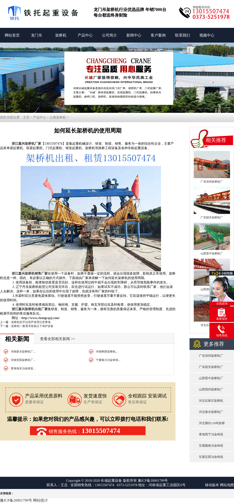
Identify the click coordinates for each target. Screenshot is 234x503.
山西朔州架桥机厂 (211, 389)
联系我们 (182, 35)
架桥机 (60, 35)
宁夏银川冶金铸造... (108, 360)
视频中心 (206, 35)
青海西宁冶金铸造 (211, 434)
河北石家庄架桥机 (211, 400)
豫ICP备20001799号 (153, 480)
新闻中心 (133, 35)
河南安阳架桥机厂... (23, 360)
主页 (26, 117)
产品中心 (85, 35)
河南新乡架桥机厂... (23, 351)
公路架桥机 (58, 117)
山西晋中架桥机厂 (212, 253)
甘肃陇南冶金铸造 (211, 445)
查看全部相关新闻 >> (57, 339)
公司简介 (109, 35)
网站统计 (40, 500)
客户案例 (158, 35)
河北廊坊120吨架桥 (212, 423)
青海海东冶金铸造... (23, 368)
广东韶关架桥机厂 (212, 217)
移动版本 (212, 485)
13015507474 (100, 430)
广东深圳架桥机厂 (212, 181)
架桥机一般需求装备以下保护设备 (32, 326)
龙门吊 (36, 35)
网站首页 (12, 35)
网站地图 (227, 485)
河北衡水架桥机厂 (211, 412)
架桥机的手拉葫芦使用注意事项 (31, 322)
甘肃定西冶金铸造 (211, 457)
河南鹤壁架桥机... (107, 351)
